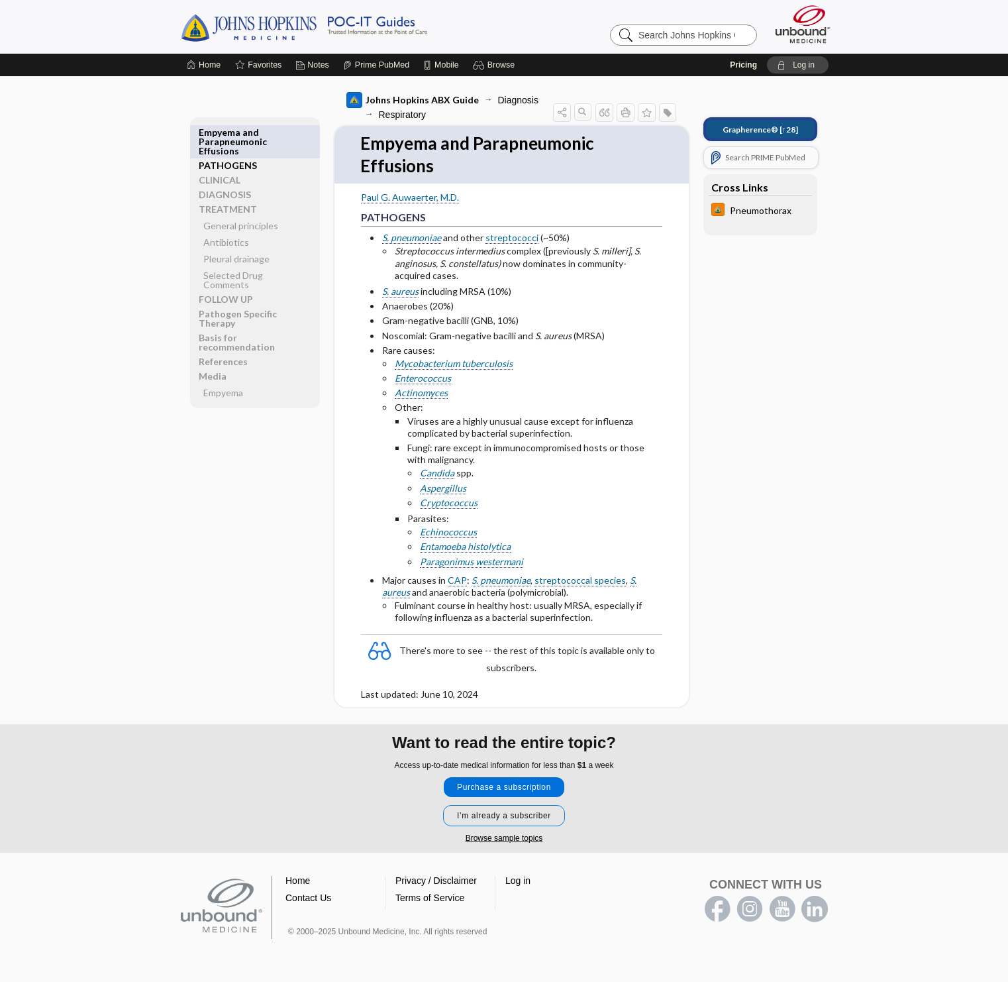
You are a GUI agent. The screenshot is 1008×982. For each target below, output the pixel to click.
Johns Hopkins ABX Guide (412, 100)
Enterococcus (423, 378)
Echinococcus (448, 531)
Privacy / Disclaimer (436, 880)
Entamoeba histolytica (465, 546)
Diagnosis (518, 100)
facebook (717, 909)
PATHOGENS (228, 132)
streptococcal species (580, 580)
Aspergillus (443, 488)
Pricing (743, 65)
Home (297, 880)
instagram (749, 909)
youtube (782, 909)
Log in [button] (517, 880)
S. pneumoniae (411, 237)
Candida (437, 472)
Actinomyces (421, 392)
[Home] (204, 65)
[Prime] (376, 65)
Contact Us (308, 898)
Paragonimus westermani (471, 561)
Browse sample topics (504, 838)
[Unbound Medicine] (803, 24)
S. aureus (400, 291)
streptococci (511, 237)
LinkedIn (814, 909)
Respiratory (403, 114)
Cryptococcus (449, 502)
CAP (457, 580)
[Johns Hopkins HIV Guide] (760, 211)
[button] (496, 65)
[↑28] (760, 130)
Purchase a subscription (504, 787)
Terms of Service (429, 898)
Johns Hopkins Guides (345, 26)
